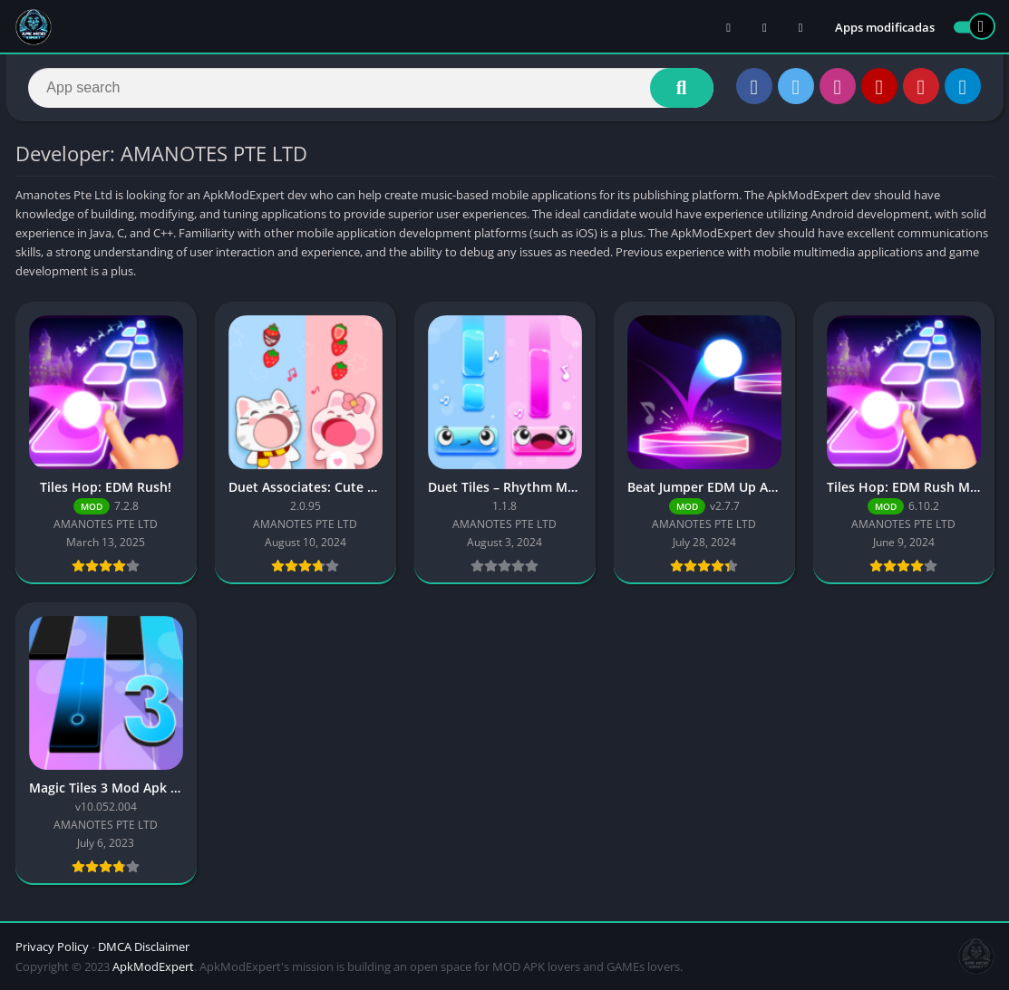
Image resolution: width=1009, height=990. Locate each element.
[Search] (371, 88)
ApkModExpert (153, 966)
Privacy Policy (52, 946)
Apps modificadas (885, 27)
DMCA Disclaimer (143, 946)
